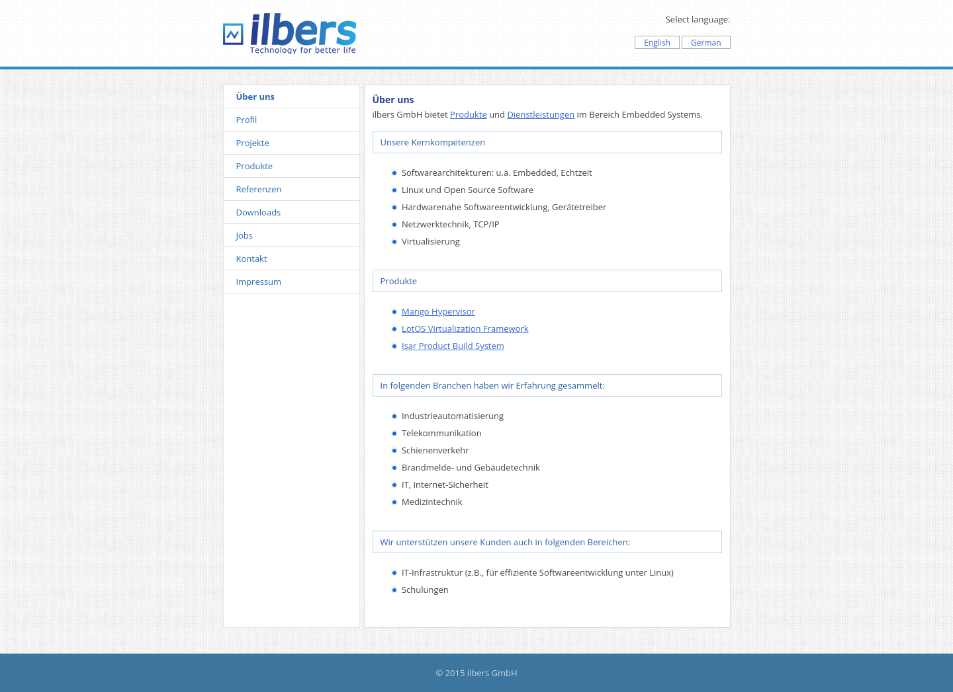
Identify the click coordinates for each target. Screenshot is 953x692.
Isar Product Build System (453, 346)
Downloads (258, 212)
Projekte (252, 143)
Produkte (254, 166)
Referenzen (259, 189)
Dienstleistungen (540, 114)
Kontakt (251, 258)
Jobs (244, 235)
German (706, 42)
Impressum (259, 282)
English (657, 42)
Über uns (255, 96)
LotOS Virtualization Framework (465, 328)
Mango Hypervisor (438, 311)
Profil (246, 120)
